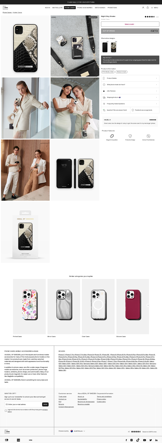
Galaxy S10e (130, 368)
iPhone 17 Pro (69, 354)
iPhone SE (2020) (79, 361)
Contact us (62, 399)
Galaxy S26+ (66, 363)
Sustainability (82, 399)
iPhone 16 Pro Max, (142, 354)
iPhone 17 (62, 354)
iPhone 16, (113, 354)
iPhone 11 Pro (127, 359)
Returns (61, 404)
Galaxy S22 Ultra (121, 366)
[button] (143, 431)
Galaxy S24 (124, 363)
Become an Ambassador (86, 402)
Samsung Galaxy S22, (95, 366)
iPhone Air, (90, 354)
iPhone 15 (152, 354)
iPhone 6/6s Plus (132, 361)
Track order (62, 396)
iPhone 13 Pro (140, 357)
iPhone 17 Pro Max (81, 354)
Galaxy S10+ (121, 368)
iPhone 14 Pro (101, 357)
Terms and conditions (104, 396)
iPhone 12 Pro (76, 359)
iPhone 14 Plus (111, 357)
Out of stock (130, 31)
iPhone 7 (104, 361)
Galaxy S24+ (132, 363)
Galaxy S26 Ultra (77, 363)
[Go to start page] (5, 7)
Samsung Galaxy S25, (90, 363)
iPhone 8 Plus (96, 361)
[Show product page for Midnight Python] (113, 47)
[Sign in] (143, 7)
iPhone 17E (98, 354)
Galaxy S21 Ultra (70, 368)
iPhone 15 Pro (63, 357)
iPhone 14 (94, 357)
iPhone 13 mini (66, 359)
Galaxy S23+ (71, 366)
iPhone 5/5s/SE (143, 361)
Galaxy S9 (137, 368)
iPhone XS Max (150, 359)
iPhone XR (62, 361)
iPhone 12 (84, 359)
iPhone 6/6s (121, 361)
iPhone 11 (134, 359)
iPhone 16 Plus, (131, 354)
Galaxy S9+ (145, 368)
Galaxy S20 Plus (90, 368)
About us (81, 396)
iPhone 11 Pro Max (116, 359)
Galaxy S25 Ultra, (113, 363)
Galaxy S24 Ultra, (143, 363)
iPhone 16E (105, 354)
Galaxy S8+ (62, 370)
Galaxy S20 (80, 368)
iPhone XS (141, 359)
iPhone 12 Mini (105, 359)
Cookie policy (101, 402)
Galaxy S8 (153, 368)
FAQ (60, 402)
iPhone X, (69, 361)
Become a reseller (84, 404)
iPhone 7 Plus (112, 361)
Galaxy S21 (146, 366)
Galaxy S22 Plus (109, 366)
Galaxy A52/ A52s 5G (134, 366)
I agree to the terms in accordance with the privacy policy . (28, 411)
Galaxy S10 (112, 368)
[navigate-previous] (148, 305)
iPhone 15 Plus (72, 357)
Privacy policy (101, 399)
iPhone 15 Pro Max (84, 357)
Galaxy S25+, (102, 363)
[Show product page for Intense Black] (105, 47)
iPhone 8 (88, 361)
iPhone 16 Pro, (121, 354)
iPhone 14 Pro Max (123, 357)
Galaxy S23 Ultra (82, 366)
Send (45, 404)
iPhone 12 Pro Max (94, 359)
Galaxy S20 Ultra (102, 368)
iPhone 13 (133, 357)
